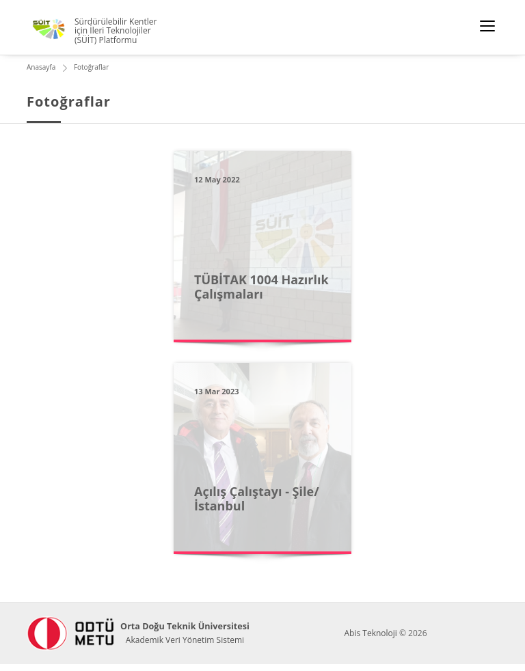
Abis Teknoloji (370, 633)
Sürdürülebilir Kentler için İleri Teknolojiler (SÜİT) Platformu (116, 30)
